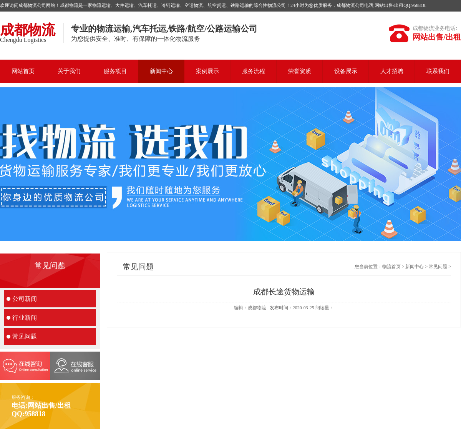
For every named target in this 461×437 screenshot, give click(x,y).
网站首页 (23, 71)
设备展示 (345, 71)
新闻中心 (161, 71)
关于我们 (69, 71)
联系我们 (437, 71)
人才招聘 (391, 71)
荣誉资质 (299, 71)
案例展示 (207, 71)
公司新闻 (24, 298)
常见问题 (24, 336)
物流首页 (391, 266)
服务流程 (253, 71)
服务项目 (115, 71)
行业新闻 (24, 317)
